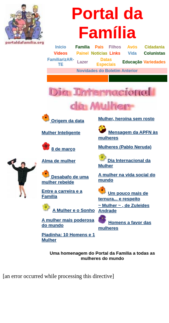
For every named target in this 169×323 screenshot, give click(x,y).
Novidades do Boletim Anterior (107, 70)
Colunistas (154, 53)
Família (82, 47)
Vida (132, 53)
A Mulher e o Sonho (74, 210)
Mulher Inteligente (61, 132)
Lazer (82, 62)
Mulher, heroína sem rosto (126, 118)
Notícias (99, 53)
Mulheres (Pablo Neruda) (124, 146)
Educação (132, 62)
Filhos (115, 47)
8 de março (63, 149)
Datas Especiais (105, 62)
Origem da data (67, 120)
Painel (83, 53)
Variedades (155, 62)
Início (60, 47)
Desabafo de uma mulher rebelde (65, 179)
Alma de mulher (59, 160)
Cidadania (154, 47)
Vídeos (60, 53)
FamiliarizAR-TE (60, 62)
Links (115, 53)
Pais (99, 47)
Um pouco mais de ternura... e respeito (123, 196)
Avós (132, 47)
